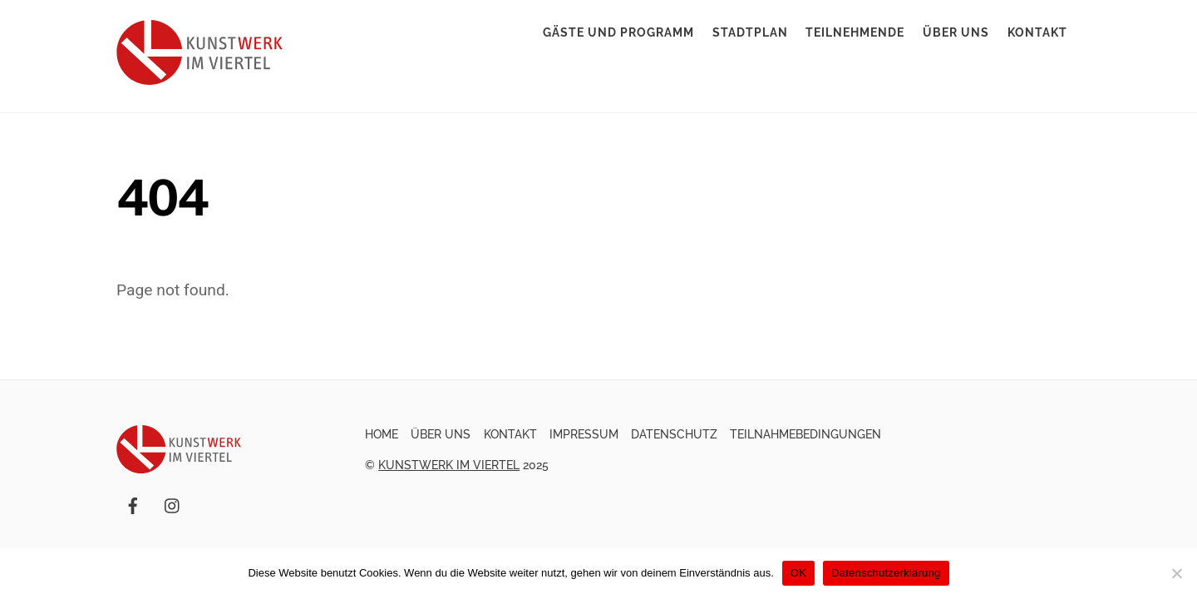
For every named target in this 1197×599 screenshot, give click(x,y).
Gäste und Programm (618, 32)
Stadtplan (750, 32)
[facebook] (133, 504)
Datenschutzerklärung (885, 573)
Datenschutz (674, 434)
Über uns (956, 32)
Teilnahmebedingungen (805, 434)
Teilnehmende (854, 32)
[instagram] (173, 504)
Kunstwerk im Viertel (449, 465)
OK (798, 573)
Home (381, 434)
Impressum (583, 434)
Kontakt (1037, 32)
